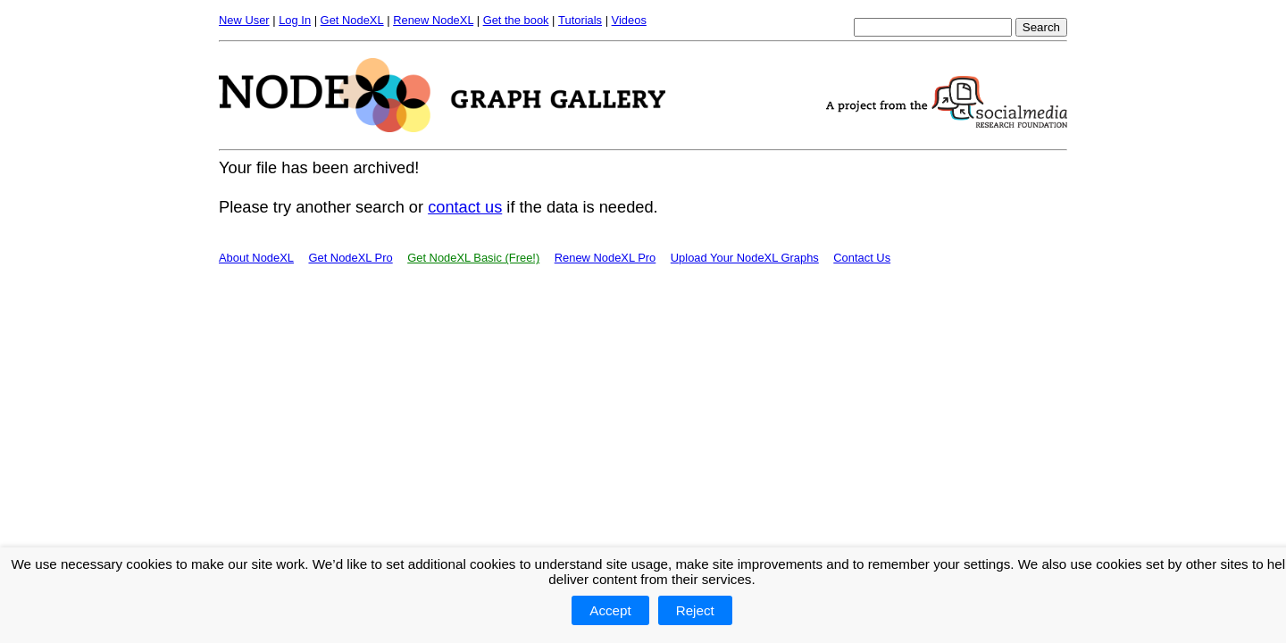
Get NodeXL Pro (350, 257)
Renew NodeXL (433, 20)
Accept (609, 610)
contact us (465, 206)
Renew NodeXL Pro (605, 257)
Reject (695, 610)
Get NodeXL (352, 20)
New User (244, 20)
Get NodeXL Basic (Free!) (473, 257)
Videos (629, 20)
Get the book (516, 20)
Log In (295, 20)
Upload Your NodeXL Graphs (745, 257)
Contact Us (861, 257)
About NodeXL (256, 257)
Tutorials (580, 20)
